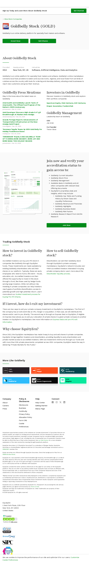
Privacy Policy (24, 414)
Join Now (66, 225)
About (5, 403)
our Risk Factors (43, 440)
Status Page (40, 409)
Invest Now (15, 41)
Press (5, 409)
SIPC (8, 449)
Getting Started (41, 406)
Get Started (79, 11)
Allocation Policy (25, 417)
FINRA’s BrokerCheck (9, 454)
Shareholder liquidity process (58, 274)
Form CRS (23, 420)
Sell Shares (43, 41)
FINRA (4, 449)
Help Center (40, 403)
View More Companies (13, 19)
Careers (6, 406)
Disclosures (23, 405)
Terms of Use (35, 486)
